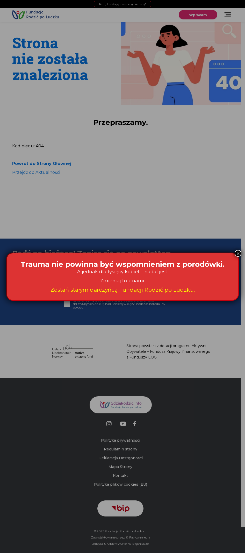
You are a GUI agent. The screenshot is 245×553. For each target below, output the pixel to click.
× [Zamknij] (238, 253)
